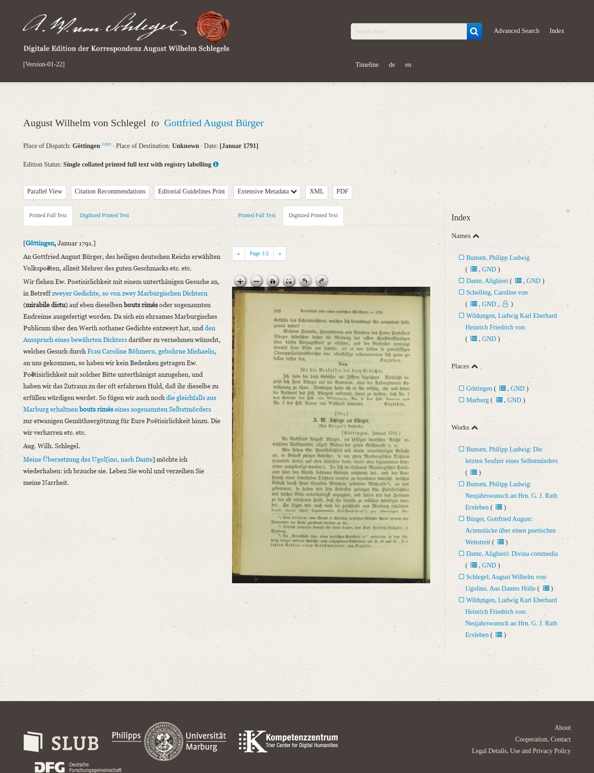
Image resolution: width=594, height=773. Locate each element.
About (563, 727)
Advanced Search (516, 30)
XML (317, 191)
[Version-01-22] (44, 64)
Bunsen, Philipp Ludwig (498, 257)
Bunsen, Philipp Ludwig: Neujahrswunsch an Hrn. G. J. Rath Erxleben (511, 496)
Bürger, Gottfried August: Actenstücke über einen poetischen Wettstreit (510, 530)
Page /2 (259, 253)
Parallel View (45, 191)
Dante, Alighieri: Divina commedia (512, 553)
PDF (342, 191)
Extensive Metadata (267, 191)
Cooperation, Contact (543, 739)
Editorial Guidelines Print (191, 191)
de (392, 64)
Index (556, 30)
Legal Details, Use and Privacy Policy (521, 750)
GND (106, 144)
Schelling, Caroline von (497, 292)
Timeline (367, 64)
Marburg (477, 400)
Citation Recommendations (110, 191)
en (408, 64)
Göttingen (479, 388)
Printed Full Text (48, 215)
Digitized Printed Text (104, 215)
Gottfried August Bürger (214, 123)
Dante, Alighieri (487, 280)
